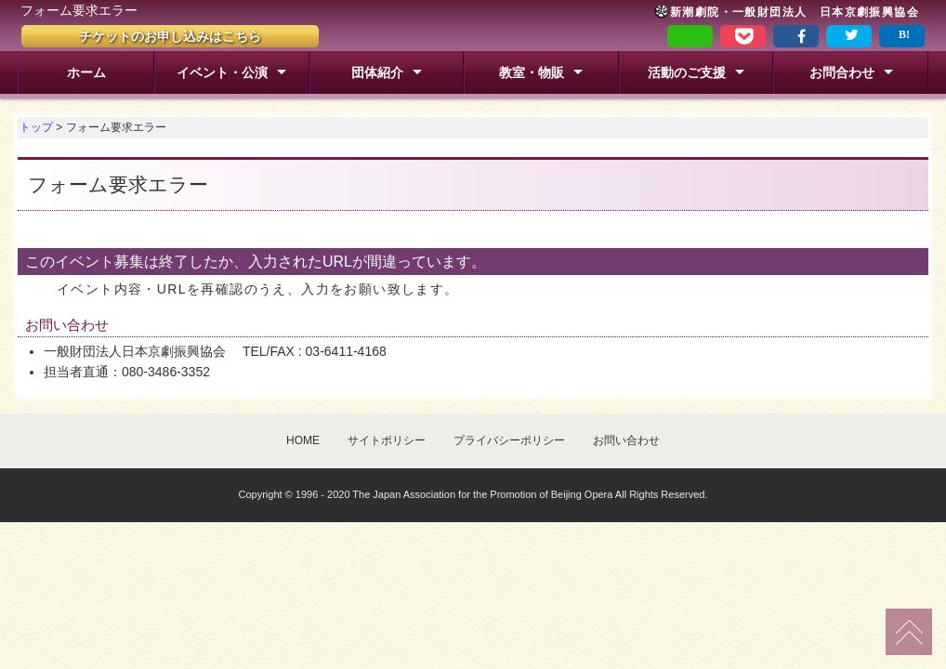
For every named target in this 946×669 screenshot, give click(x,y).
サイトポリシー (387, 440)
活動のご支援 (687, 72)
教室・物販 (531, 72)
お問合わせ (841, 72)
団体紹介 (377, 72)
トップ (36, 127)
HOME (303, 440)
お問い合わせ (626, 440)
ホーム (86, 72)
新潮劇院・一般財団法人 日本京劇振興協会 (786, 12)
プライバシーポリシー (509, 440)
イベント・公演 (222, 72)
